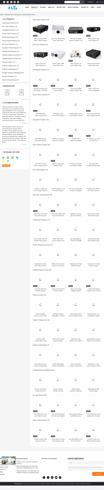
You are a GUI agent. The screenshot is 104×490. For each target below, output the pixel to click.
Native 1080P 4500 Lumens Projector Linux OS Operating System (58, 240)
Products (34, 7)
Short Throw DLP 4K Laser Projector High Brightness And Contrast (75, 65)
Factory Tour (61, 7)
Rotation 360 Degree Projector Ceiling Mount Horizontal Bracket (58, 365)
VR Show (43, 7)
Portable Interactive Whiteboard (12, 73)
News (92, 7)
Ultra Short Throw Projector (10, 48)
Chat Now (90, 2)
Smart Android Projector (9, 80)
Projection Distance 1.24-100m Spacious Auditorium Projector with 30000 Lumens (27, 471)
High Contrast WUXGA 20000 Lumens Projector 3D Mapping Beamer (40, 40)
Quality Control (73, 7)
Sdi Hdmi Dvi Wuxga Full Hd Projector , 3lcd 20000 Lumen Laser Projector (40, 90)
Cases (99, 7)
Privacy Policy (18, 483)
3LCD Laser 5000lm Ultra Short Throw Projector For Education (58, 215)
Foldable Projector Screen (10, 58)
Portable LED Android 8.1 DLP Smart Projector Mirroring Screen (93, 190)
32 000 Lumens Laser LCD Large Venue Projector (27, 462)
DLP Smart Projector (8, 44)
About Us (51, 7)
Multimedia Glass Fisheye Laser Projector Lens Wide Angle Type (75, 340)
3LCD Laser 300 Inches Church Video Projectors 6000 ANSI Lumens (93, 115)
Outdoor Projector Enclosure (11, 55)
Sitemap (2, 474)
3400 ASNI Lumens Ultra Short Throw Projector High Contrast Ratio (40, 215)
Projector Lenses (7, 62)
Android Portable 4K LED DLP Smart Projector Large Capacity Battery (58, 190)
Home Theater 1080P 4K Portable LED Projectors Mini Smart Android (40, 240)
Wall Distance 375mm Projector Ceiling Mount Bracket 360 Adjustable (40, 365)
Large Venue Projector (9, 23)
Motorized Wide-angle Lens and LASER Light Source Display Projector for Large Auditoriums (27, 467)
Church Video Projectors (9, 33)
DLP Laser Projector (8, 26)
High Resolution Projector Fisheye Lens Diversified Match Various (93, 340)
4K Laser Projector (8, 76)
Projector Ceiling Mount (9, 69)
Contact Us (84, 7)
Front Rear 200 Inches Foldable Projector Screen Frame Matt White (40, 290)
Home (27, 7)
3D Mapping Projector (9, 30)
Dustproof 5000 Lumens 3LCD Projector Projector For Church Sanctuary (76, 115)
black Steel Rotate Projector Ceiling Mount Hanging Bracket (76, 365)
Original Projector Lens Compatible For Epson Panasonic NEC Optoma (93, 315)
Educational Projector (8, 37)
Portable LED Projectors (9, 51)
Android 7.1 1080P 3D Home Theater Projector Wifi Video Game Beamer (40, 190)
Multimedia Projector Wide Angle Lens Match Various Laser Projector (58, 315)
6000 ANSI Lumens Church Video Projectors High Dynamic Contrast (58, 115)
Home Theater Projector (9, 41)
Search (82, 2)
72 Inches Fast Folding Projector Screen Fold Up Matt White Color (93, 290)
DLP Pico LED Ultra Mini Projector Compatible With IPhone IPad (75, 190)
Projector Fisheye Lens (9, 65)
